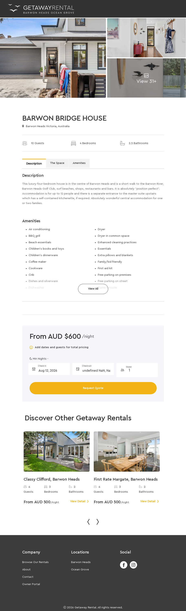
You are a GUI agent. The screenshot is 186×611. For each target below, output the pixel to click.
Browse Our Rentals (35, 562)
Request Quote (93, 388)
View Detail (80, 501)
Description (34, 163)
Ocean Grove (80, 569)
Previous (19, 474)
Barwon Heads (81, 562)
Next (165, 474)
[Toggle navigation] (172, 9)
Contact (27, 576)
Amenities (79, 163)
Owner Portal (31, 584)
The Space (57, 163)
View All (93, 288)
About (26, 569)
